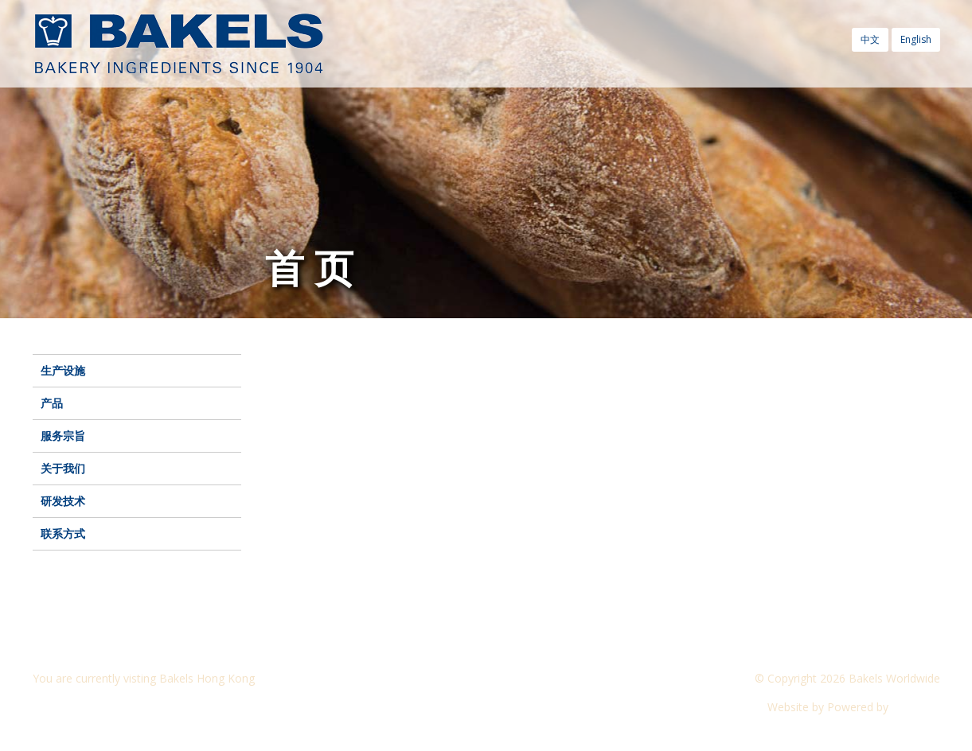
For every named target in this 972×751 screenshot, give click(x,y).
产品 (52, 403)
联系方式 (63, 533)
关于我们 (63, 468)
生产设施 (63, 370)
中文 (870, 39)
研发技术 (63, 500)
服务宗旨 (63, 435)
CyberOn (916, 706)
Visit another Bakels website (115, 706)
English (915, 39)
